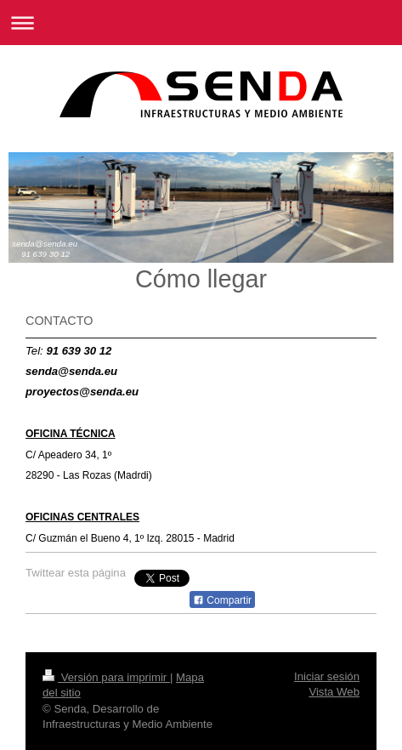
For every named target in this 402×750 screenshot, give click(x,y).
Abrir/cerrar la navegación (201, 22)
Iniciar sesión (327, 676)
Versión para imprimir (106, 677)
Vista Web (334, 691)
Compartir (222, 600)
